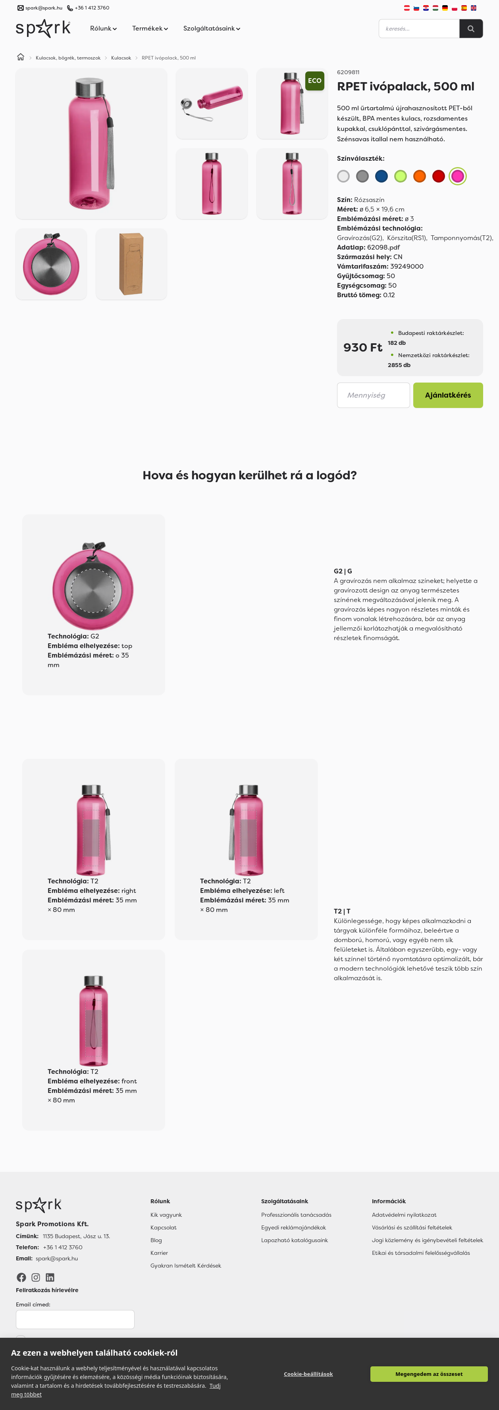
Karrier (159, 1252)
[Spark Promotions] (43, 28)
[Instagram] (35, 1276)
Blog (156, 1240)
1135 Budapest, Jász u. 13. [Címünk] (76, 1236)
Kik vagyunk (166, 1214)
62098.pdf (368, 247)
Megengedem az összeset (429, 1373)
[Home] (20, 58)
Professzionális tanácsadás (296, 1214)
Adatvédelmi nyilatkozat (404, 1214)
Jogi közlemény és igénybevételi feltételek (427, 1240)
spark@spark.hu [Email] (57, 1258)
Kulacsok (121, 58)
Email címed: (33, 1304)
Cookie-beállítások (308, 1373)
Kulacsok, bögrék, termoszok (68, 58)
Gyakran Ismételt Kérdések (185, 1265)
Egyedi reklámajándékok (293, 1227)
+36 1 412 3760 (92, 8)
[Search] (471, 28)
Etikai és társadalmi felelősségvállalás (421, 1252)
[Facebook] (21, 1276)
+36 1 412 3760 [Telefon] (63, 1247)
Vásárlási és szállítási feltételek (412, 1227)
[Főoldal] (63, 1205)
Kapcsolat (163, 1227)
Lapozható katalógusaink (294, 1240)
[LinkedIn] (50, 1276)
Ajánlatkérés (448, 395)
